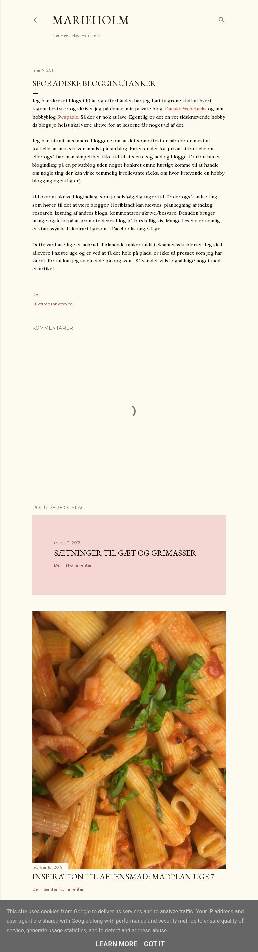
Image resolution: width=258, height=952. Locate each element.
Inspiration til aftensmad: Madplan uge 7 (123, 876)
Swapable (67, 117)
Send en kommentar (64, 889)
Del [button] (35, 294)
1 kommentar (79, 565)
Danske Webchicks (186, 109)
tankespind (62, 303)
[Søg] (222, 18)
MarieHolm (90, 20)
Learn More (116, 944)
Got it (154, 944)
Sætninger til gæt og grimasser (125, 553)
